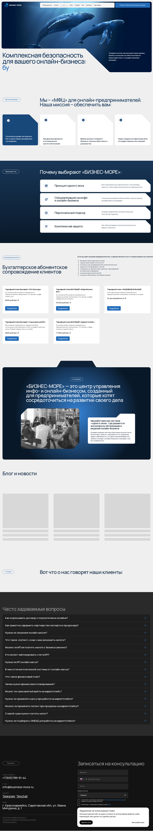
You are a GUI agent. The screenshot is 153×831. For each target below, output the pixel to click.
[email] (103, 786)
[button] (132, 5)
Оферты (109, 805)
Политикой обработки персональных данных (114, 800)
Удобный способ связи (83, 791)
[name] (103, 773)
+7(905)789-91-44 (14, 778)
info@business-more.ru (18, 787)
